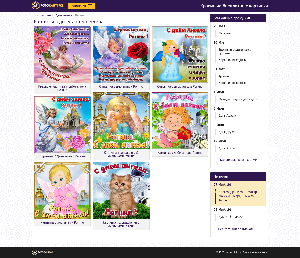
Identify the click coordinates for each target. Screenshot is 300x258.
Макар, (253, 192)
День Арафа (227, 115)
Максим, (224, 196)
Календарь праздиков (238, 159)
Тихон (223, 200)
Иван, (241, 192)
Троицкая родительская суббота (235, 51)
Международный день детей (239, 99)
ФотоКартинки (43, 15)
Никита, (249, 196)
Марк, (237, 196)
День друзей (227, 132)
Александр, (227, 192)
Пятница (225, 33)
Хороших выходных (232, 60)
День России (228, 148)
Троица (224, 76)
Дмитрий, (225, 217)
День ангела (64, 15)
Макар (239, 217)
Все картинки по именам (238, 229)
